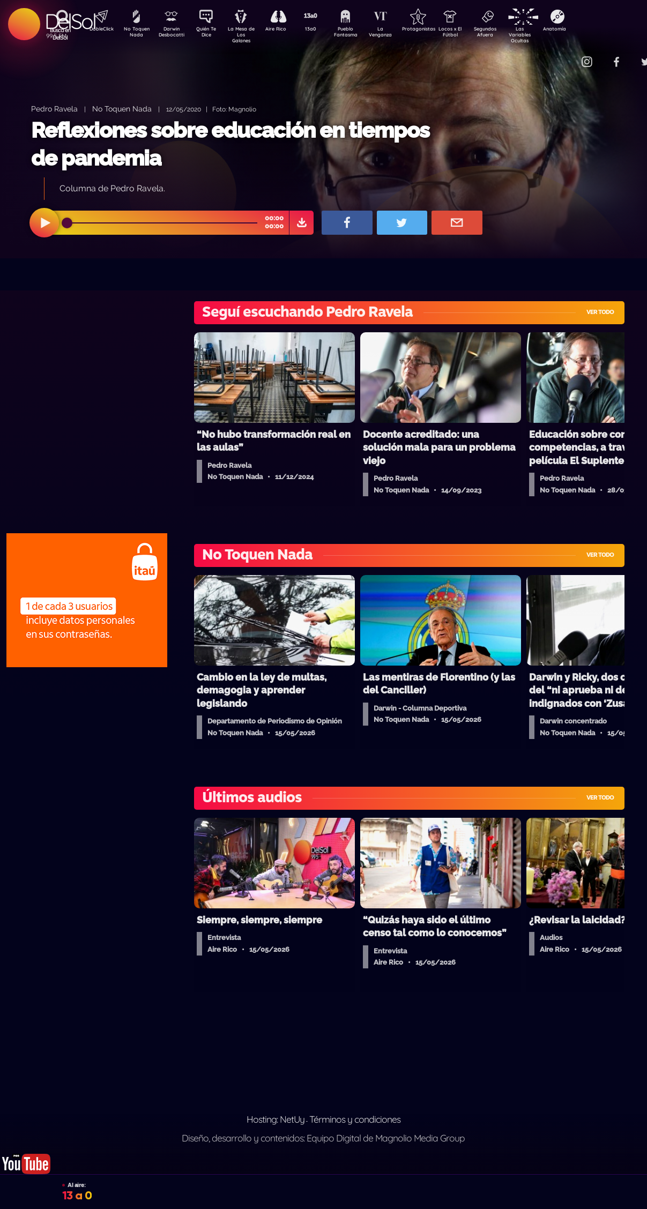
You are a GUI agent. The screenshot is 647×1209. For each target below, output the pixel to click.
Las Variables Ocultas (548, 34)
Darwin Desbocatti (173, 33)
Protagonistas (435, 30)
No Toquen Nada (135, 33)
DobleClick (97, 30)
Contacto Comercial (564, 54)
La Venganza (398, 33)
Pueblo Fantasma (360, 33)
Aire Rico (285, 30)
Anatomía (586, 30)
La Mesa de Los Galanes (248, 34)
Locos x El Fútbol (473, 33)
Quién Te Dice (210, 33)
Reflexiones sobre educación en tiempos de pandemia (230, 143)
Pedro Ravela (54, 108)
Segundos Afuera (510, 33)
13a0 (322, 30)
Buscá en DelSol (60, 33)
